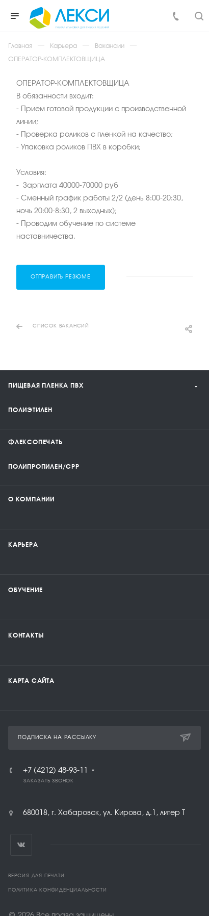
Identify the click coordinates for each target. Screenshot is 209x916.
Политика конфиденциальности (57, 890)
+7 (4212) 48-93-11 (55, 770)
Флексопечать (35, 442)
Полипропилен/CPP (44, 466)
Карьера (23, 544)
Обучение (25, 590)
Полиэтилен (30, 410)
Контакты (26, 635)
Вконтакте (21, 845)
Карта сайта (31, 680)
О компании (31, 499)
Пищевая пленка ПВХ (45, 385)
